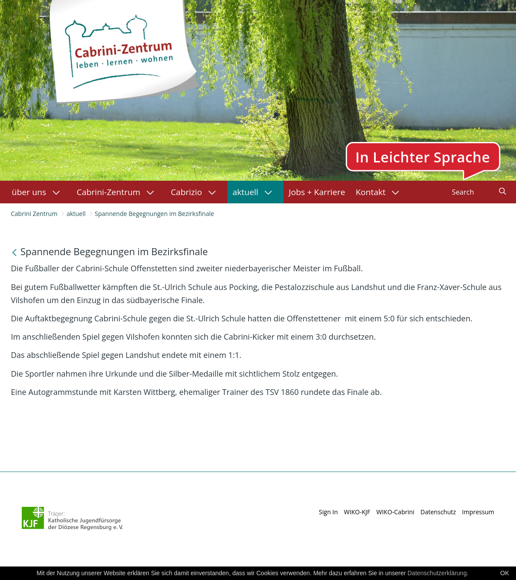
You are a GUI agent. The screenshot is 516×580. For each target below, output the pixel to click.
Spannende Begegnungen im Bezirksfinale (154, 213)
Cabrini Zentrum (34, 213)
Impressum (478, 512)
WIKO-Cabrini (395, 512)
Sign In (328, 512)
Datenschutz (438, 512)
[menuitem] (39, 192)
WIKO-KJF (357, 512)
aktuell (76, 213)
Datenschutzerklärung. (438, 573)
